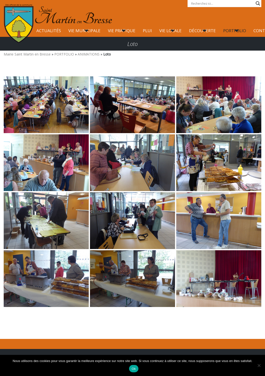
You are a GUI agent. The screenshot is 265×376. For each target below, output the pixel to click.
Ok (134, 369)
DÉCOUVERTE (202, 30)
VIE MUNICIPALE (84, 30)
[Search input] (222, 3)
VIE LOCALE (170, 30)
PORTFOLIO (234, 30)
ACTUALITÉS (48, 30)
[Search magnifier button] (257, 3)
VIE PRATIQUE (121, 30)
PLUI (147, 30)
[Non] (258, 365)
